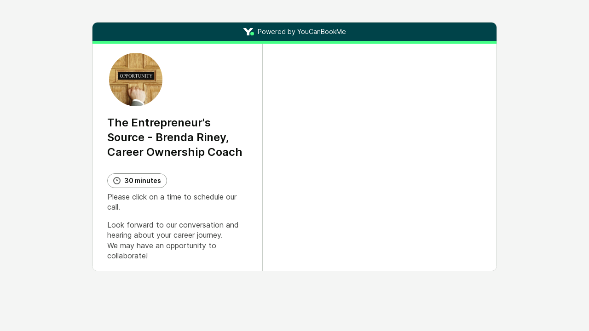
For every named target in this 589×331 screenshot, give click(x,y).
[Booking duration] (137, 180)
